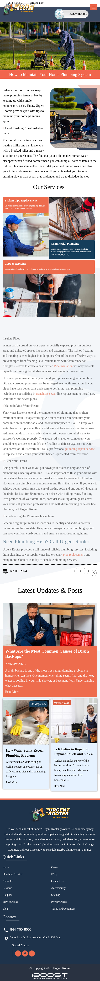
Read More (12, 691)
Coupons (7, 894)
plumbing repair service (80, 458)
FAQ (54, 874)
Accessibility (58, 887)
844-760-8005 (78, 14)
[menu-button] (93, 7)
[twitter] (25, 953)
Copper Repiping (15, 263)
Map (58, 937)
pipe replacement (73, 564)
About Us (8, 881)
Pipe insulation (63, 375)
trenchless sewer (46, 403)
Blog (5, 908)
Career (55, 867)
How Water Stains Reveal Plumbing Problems (25, 752)
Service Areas (10, 901)
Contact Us (57, 881)
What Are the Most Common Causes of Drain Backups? (47, 654)
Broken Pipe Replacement (21, 200)
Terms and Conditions (63, 908)
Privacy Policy (59, 901)
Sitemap (55, 894)
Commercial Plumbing (65, 243)
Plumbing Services (13, 874)
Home (6, 867)
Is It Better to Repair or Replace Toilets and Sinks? (73, 751)
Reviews (7, 887)
